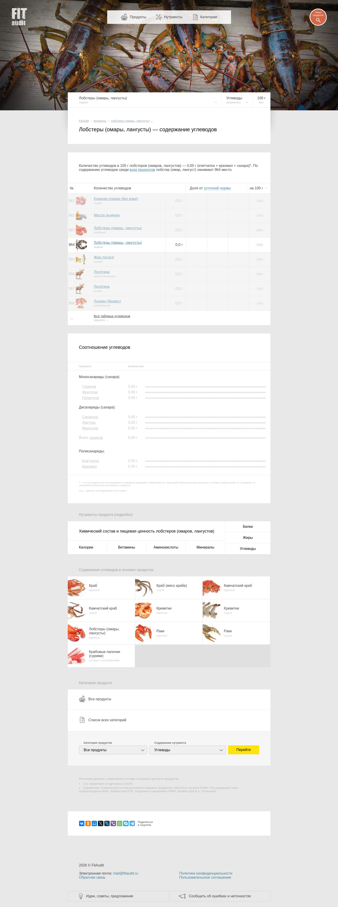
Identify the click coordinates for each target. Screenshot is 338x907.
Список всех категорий (102, 720)
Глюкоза (89, 386)
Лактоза (88, 422)
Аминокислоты (166, 547)
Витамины (126, 547)
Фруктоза (90, 392)
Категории (208, 17)
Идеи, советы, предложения (109, 896)
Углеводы (248, 549)
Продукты (138, 17)
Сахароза (90, 417)
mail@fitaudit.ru (125, 873)
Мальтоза (90, 428)
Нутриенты (173, 17)
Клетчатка (90, 461)
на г (257, 188)
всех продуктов (142, 170)
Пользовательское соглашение (205, 877)
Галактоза (90, 398)
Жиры (248, 538)
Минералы (205, 547)
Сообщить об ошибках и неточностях (220, 896)
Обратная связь (92, 877)
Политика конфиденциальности (205, 873)
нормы (217, 188)
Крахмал (89, 466)
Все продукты (95, 699)
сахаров (96, 438)
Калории (86, 547)
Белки (248, 526)
